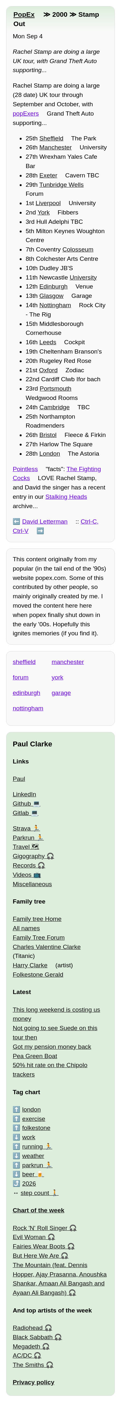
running (32, 1146)
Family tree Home (37, 918)
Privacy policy (33, 1382)
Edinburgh (53, 286)
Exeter (48, 175)
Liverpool (48, 203)
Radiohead (28, 1327)
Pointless (25, 469)
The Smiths (28, 1364)
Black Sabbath (33, 1337)
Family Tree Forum (39, 937)
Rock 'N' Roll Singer (40, 1228)
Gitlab (21, 813)
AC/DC (22, 1355)
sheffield (24, 661)
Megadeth (26, 1346)
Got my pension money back (52, 1046)
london (31, 1109)
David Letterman (45, 521)
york (57, 677)
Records (24, 865)
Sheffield (51, 138)
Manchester (55, 147)
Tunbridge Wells (61, 184)
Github (22, 803)
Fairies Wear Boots (39, 1246)
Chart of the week (38, 1210)
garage (61, 692)
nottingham (28, 708)
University (83, 277)
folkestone (36, 1127)
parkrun (32, 1165)
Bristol (47, 434)
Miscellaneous (32, 884)
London (49, 453)
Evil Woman (29, 1237)
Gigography (29, 856)
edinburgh (26, 692)
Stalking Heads (66, 496)
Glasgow (51, 295)
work (28, 1137)
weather (33, 1155)
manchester (68, 661)
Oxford (48, 370)
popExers (26, 113)
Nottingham (55, 305)
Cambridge (54, 407)
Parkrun (23, 837)
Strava (21, 828)
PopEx (24, 14)
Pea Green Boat (35, 1056)
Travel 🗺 (26, 846)
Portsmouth (55, 388)
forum (20, 677)
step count (35, 1192)
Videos (22, 874)
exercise (33, 1118)
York (43, 212)
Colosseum (78, 249)
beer (28, 1174)
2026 (29, 1183)
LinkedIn (24, 794)
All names (26, 928)
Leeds (47, 342)
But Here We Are (36, 1255)
